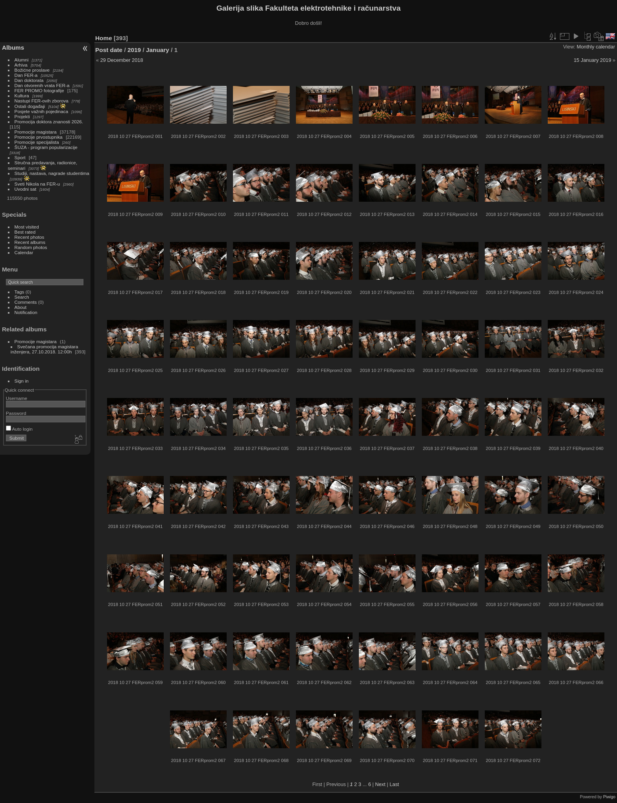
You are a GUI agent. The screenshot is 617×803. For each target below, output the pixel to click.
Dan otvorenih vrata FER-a (42, 85)
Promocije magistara (36, 131)
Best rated (25, 231)
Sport (20, 157)
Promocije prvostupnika (39, 136)
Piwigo (609, 796)
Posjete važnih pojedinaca (41, 111)
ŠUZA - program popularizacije (46, 147)
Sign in (22, 380)
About (21, 307)
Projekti (22, 116)
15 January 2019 (592, 60)
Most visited (27, 226)
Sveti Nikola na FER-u (37, 183)
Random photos (31, 247)
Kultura (22, 95)
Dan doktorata (29, 80)
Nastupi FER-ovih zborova (41, 100)
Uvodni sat (26, 188)
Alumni (22, 59)
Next (380, 784)
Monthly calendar (596, 47)
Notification (26, 312)
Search (22, 296)
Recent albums (30, 242)
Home (103, 38)
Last (394, 784)
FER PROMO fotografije (39, 90)
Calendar (24, 252)
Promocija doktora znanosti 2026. (49, 121)
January (157, 49)
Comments (26, 302)
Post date (108, 49)
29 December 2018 (121, 60)
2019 (134, 49)
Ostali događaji (30, 106)
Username (16, 398)
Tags (19, 291)
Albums (13, 47)
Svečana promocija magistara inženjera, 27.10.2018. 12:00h (44, 349)
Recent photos (29, 237)
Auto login (19, 428)
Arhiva (21, 64)
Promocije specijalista (37, 142)
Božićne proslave (32, 69)
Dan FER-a (26, 75)
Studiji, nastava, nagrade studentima (52, 173)
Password (16, 413)
